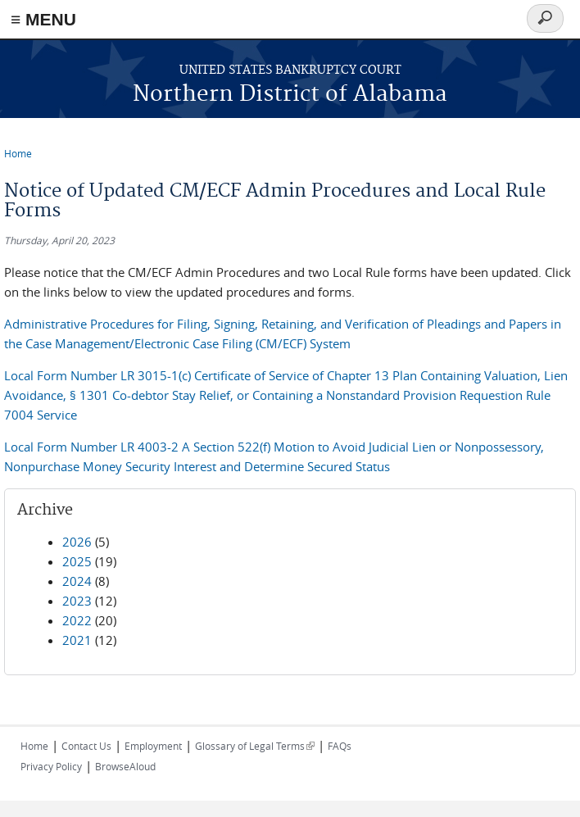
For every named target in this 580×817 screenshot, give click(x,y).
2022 (77, 620)
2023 (77, 600)
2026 (77, 541)
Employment (153, 745)
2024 (77, 581)
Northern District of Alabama (290, 94)
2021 (77, 640)
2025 (77, 561)
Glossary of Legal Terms (255, 745)
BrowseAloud (125, 766)
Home (18, 153)
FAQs (339, 745)
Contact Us (86, 745)
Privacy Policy (51, 766)
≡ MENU (43, 19)
